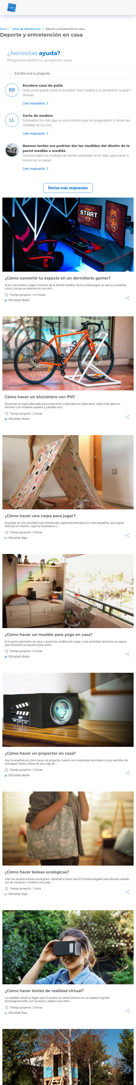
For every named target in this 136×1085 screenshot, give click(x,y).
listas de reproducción (26, 29)
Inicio (3, 29)
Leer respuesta (34, 103)
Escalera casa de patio (43, 85)
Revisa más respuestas (68, 188)
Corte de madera (38, 116)
